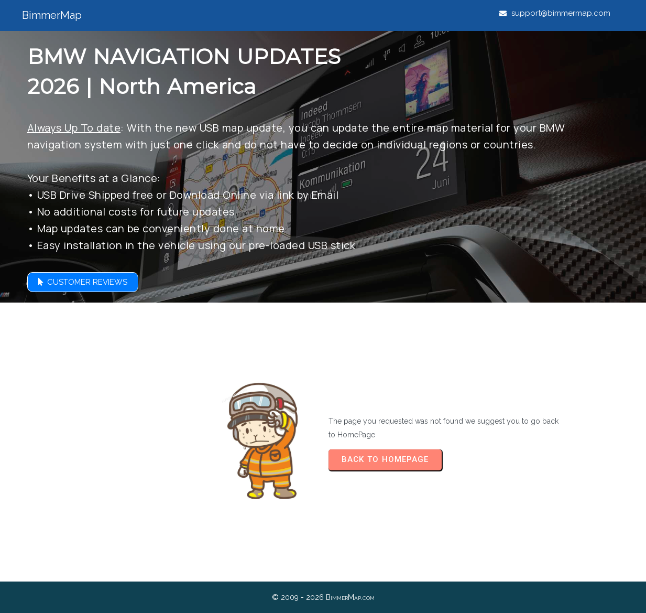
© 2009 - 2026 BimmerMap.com (323, 597)
